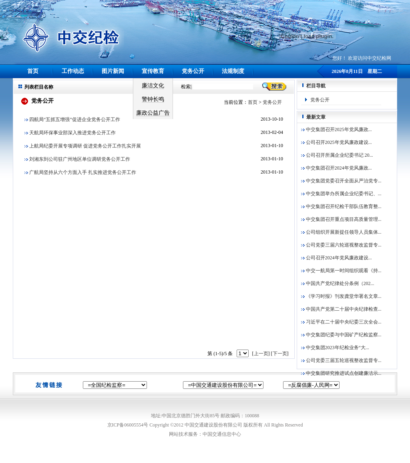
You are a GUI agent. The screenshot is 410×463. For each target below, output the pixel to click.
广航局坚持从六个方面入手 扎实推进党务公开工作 (80, 172)
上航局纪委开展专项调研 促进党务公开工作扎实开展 (82, 146)
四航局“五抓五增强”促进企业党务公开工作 (72, 119)
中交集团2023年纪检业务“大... (335, 347)
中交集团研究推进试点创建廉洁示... (341, 373)
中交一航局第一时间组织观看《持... (341, 270)
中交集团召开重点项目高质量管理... (341, 219)
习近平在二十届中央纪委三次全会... (341, 322)
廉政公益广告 (153, 113)
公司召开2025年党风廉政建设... (336, 142)
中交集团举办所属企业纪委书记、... (341, 193)
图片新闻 (113, 71)
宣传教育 (153, 71)
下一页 (280, 353)
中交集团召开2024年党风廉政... (336, 168)
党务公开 (193, 71)
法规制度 (233, 71)
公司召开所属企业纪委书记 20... (337, 155)
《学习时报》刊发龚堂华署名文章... (341, 296)
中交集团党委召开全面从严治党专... (341, 181)
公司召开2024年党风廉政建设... (336, 258)
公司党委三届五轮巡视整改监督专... (341, 360)
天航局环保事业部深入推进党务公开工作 (70, 132)
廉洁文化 (153, 86)
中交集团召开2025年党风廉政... (336, 129)
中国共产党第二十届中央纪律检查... (341, 309)
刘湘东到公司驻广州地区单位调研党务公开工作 (77, 159)
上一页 (261, 353)
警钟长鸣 (153, 99)
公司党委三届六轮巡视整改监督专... (341, 245)
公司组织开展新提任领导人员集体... (341, 232)
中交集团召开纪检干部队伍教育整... (341, 206)
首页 (32, 71)
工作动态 (73, 71)
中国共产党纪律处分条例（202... (337, 283)
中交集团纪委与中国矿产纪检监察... (341, 335)
